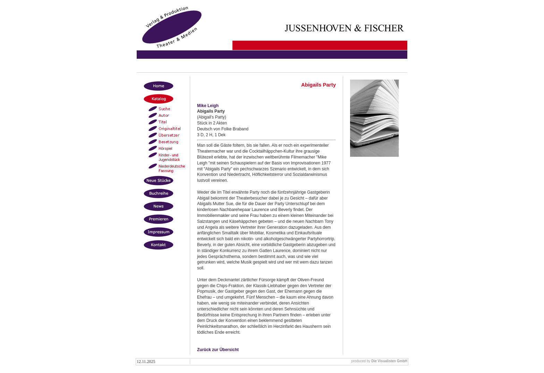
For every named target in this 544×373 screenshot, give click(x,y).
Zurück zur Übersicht (218, 349)
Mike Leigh (208, 105)
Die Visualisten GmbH (389, 361)
